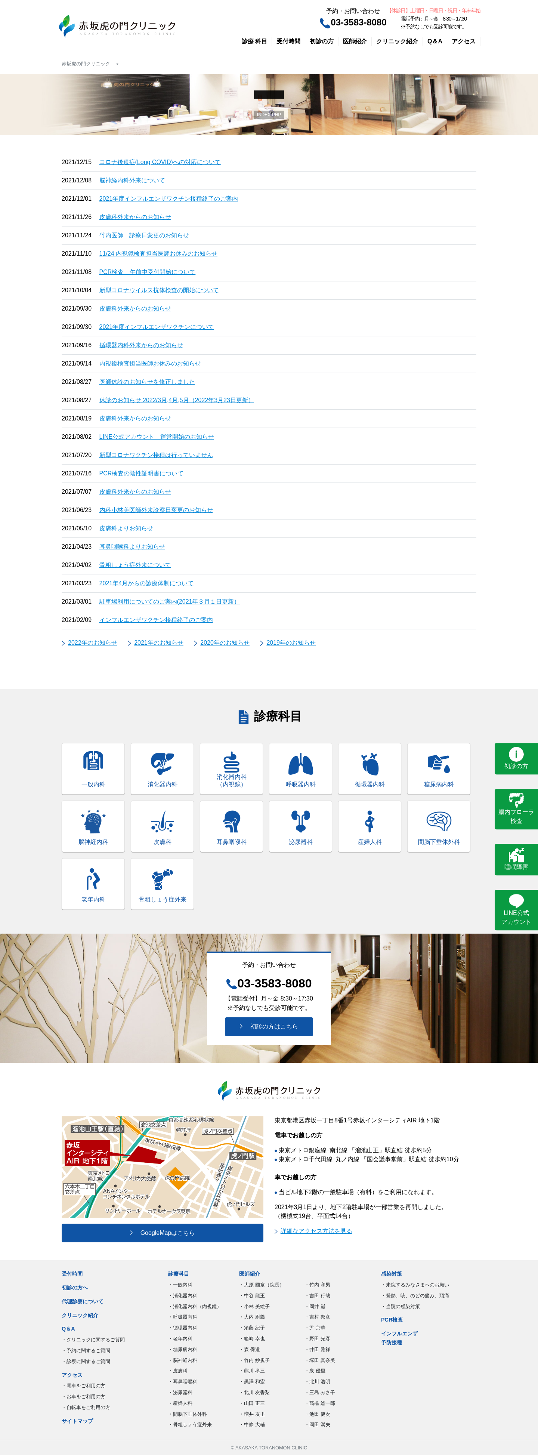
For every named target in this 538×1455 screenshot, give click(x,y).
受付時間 (288, 41)
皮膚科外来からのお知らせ (135, 217)
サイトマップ (77, 1421)
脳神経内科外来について (132, 180)
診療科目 (178, 1274)
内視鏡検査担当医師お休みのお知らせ (150, 363)
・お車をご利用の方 (83, 1396)
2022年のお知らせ (92, 642)
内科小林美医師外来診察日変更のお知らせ (156, 510)
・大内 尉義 (252, 1317)
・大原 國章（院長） (261, 1285)
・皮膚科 (178, 1371)
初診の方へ (75, 1288)
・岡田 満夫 (317, 1424)
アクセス (464, 41)
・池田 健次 (317, 1414)
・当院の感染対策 (400, 1306)
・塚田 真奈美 (319, 1360)
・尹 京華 (314, 1328)
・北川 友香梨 (254, 1392)
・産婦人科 (180, 1403)
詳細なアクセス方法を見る (313, 1231)
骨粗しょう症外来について (135, 565)
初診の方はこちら (269, 1026)
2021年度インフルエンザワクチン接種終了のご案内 (168, 198)
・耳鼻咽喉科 (182, 1381)
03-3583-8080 (352, 22)
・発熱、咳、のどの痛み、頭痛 (415, 1295)
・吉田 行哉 (317, 1295)
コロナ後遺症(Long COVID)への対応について (160, 162)
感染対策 (391, 1274)
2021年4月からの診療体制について (146, 583)
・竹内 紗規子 (254, 1360)
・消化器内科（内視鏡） (195, 1306)
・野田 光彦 (317, 1338)
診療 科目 (254, 41)
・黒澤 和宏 (252, 1381)
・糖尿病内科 (182, 1349)
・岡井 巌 (314, 1306)
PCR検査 (392, 1320)
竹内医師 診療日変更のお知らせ (144, 235)
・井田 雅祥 (317, 1349)
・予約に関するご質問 (86, 1350)
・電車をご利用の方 (83, 1385)
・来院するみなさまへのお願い (415, 1285)
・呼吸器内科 (182, 1317)
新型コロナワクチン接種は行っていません (156, 455)
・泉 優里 (314, 1371)
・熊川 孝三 (252, 1371)
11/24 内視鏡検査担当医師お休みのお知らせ (158, 253)
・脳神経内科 (182, 1360)
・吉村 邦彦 (317, 1317)
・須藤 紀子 (252, 1328)
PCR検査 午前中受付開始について (147, 272)
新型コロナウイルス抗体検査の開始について (159, 290)
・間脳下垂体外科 (187, 1414)
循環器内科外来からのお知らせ (141, 345)
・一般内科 (180, 1285)
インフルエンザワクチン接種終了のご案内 (156, 620)
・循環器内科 (182, 1328)
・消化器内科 (182, 1295)
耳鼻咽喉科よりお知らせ (132, 546)
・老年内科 (180, 1338)
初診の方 (322, 41)
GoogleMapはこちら (162, 1233)
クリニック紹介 (397, 41)
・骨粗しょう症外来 (190, 1424)
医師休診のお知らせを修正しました (147, 382)
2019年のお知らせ (291, 642)
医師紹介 (355, 41)
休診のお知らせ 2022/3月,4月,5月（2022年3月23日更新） (176, 400)
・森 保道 (249, 1349)
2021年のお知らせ (158, 642)
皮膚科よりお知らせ (126, 528)
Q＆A (434, 41)
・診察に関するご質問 (86, 1361)
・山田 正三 (252, 1403)
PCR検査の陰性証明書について (141, 473)
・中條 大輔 (252, 1424)
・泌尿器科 (180, 1392)
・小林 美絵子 (254, 1306)
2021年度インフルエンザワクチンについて (156, 327)
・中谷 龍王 (252, 1295)
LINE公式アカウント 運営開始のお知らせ (156, 437)
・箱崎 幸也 (252, 1338)
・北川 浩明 (317, 1381)
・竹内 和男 (317, 1285)
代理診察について (82, 1301)
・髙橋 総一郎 (319, 1403)
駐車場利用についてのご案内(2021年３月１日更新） (169, 601)
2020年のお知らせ (225, 642)
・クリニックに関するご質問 (93, 1340)
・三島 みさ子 (319, 1392)
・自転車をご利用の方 (86, 1407)
